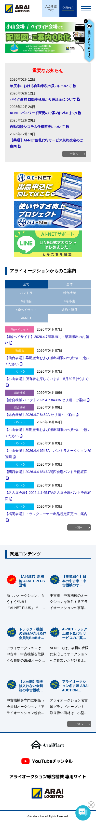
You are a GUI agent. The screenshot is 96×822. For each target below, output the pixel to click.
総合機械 (69, 293)
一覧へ (74, 153)
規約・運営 (69, 310)
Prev (9, 37)
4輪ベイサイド (26, 310)
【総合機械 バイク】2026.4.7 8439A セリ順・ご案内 (45, 400)
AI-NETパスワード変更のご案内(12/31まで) (43, 113)
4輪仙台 (26, 301)
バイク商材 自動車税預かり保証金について (43, 99)
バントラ (26, 293)
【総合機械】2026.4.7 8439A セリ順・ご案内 (40, 415)
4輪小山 (69, 301)
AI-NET (26, 318)
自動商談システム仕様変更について (37, 127)
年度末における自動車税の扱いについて (41, 86)
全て (26, 284)
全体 (69, 284)
